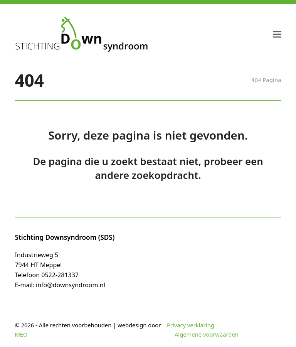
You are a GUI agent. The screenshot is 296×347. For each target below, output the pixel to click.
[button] (277, 34)
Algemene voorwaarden (207, 334)
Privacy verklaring (190, 325)
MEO (21, 334)
